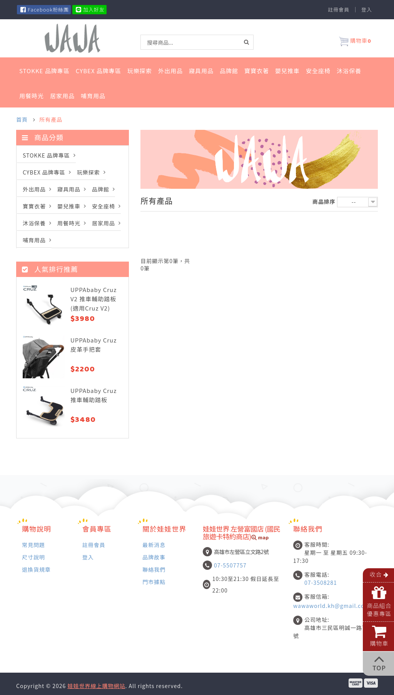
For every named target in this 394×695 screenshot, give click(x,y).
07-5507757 (230, 565)
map (260, 538)
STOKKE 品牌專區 (44, 71)
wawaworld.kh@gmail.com (331, 605)
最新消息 (153, 544)
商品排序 (324, 201)
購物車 (355, 41)
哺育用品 (93, 96)
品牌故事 (153, 557)
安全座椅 (318, 71)
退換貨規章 (36, 569)
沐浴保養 (349, 71)
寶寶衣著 (256, 71)
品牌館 (229, 71)
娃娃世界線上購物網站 (96, 686)
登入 (366, 9)
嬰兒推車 (287, 71)
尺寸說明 (33, 557)
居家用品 (62, 96)
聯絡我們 (153, 569)
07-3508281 (320, 582)
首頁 (22, 119)
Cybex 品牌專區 (98, 71)
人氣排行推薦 (50, 269)
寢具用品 (201, 71)
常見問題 (33, 544)
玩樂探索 (139, 71)
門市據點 (153, 581)
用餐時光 (31, 96)
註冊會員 (338, 9)
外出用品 (170, 71)
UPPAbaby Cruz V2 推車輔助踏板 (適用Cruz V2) (93, 298)
